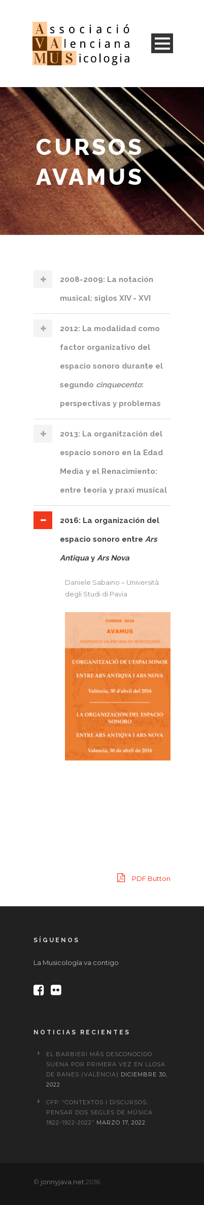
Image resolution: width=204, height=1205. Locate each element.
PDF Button (144, 877)
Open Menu (162, 43)
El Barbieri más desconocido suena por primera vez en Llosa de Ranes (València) (105, 1064)
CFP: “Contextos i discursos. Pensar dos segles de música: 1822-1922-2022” (100, 1112)
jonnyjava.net (62, 1182)
